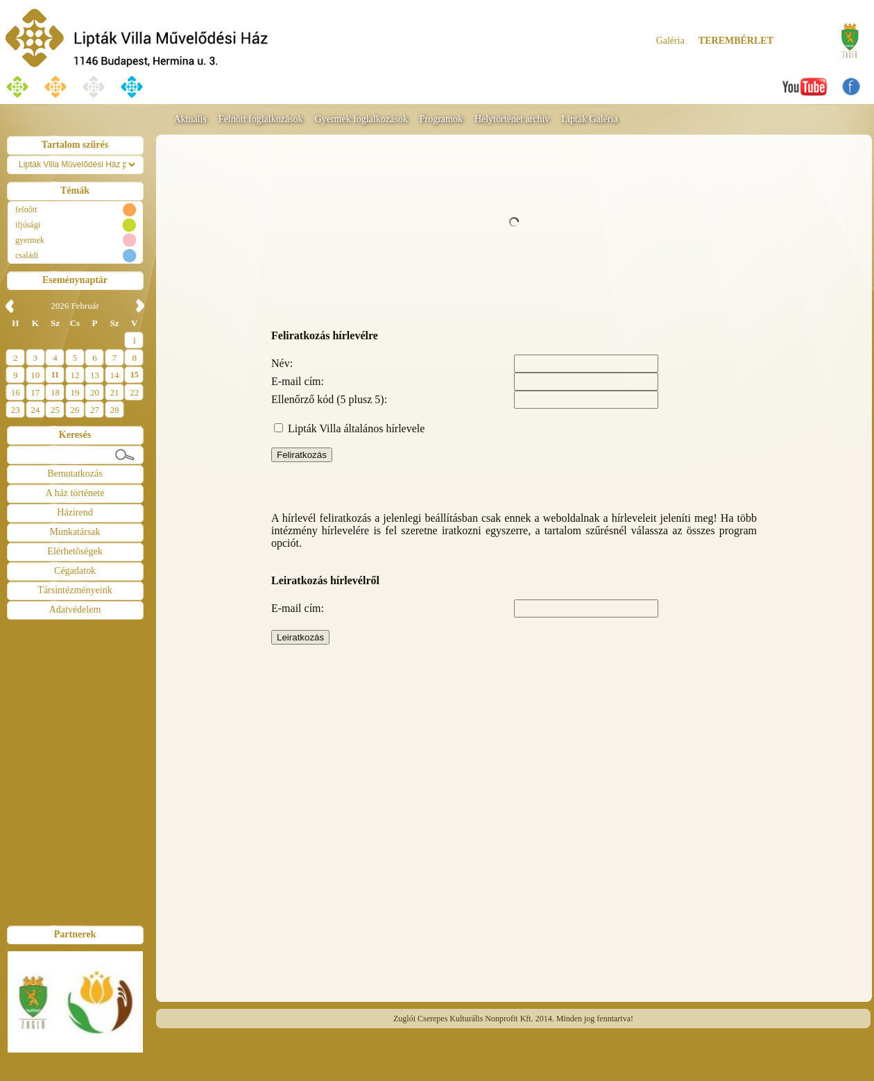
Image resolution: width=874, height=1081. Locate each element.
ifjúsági (27, 225)
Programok (441, 119)
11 (55, 375)
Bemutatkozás (74, 473)
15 (134, 375)
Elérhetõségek (74, 551)
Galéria (670, 40)
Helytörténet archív (511, 119)
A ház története (75, 493)
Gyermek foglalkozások (361, 119)
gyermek (29, 240)
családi (26, 255)
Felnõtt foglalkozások (260, 119)
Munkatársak (74, 532)
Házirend (74, 512)
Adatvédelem (75, 609)
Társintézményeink (74, 590)
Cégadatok (75, 570)
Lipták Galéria (589, 119)
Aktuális (189, 119)
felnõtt (26, 209)
